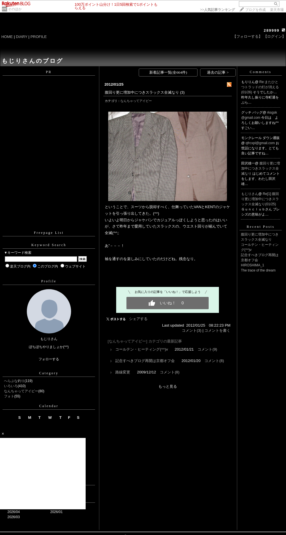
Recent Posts (261, 227)
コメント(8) (214, 361)
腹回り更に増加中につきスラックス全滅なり (142, 92)
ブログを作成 (255, 10)
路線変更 (122, 372)
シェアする (138, 319)
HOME (7, 37)
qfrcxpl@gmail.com (261, 143)
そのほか (15, 9)
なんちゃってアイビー (21, 391)
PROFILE (39, 37)
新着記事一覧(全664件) (168, 72)
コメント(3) (191, 330)
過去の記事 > (218, 72)
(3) (182, 92)
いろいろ (11, 386)
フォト (9, 396)
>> (217, 10)
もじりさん (249, 194)
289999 (271, 30)
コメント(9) (207, 349)
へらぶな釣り (14, 381)
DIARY (21, 37)
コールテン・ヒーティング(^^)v (141, 349)
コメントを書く (217, 330)
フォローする (49, 359)
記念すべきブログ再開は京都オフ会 (145, 361)
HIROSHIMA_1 (252, 265)
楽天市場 (277, 10)
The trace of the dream (258, 270)
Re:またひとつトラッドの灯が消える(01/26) (260, 87)
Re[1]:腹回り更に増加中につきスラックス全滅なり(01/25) (260, 199)
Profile (49, 281)
